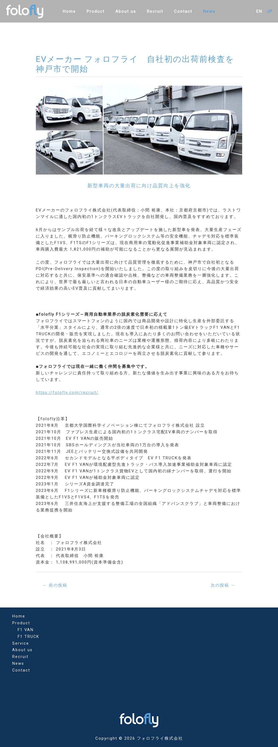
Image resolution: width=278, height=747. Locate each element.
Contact (179, 11)
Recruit (154, 11)
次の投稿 (222, 585)
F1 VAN (26, 629)
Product (100, 11)
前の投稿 (56, 585)
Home (76, 11)
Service (20, 642)
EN (259, 11)
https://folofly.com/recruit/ (67, 392)
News (202, 11)
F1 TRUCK (29, 635)
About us (127, 11)
